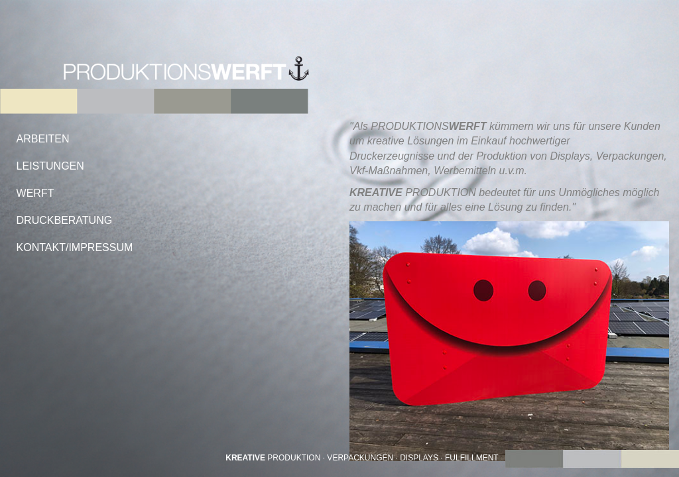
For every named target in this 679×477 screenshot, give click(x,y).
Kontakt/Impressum (75, 247)
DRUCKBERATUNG (65, 220)
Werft (35, 193)
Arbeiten (43, 138)
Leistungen (50, 166)
